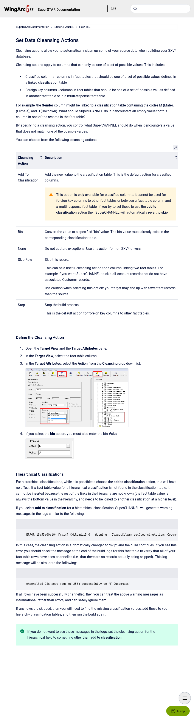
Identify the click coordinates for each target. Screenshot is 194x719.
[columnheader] (29, 160)
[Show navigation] (185, 698)
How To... (84, 26)
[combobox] (160, 9)
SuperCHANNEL (64, 26)
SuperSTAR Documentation (59, 10)
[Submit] (135, 8)
